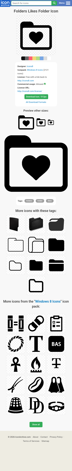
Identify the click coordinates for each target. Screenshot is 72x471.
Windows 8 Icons (35, 70)
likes (50, 201)
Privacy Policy (56, 437)
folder (40, 201)
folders (29, 201)
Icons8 (30, 66)
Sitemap (45, 441)
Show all (36, 424)
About (35, 437)
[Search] (54, 3)
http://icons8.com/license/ (30, 91)
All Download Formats (36, 102)
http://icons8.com (26, 80)
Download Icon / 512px (36, 97)
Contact (44, 437)
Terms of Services (31, 441)
